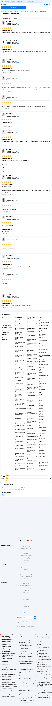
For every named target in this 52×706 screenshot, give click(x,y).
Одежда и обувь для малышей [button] (6, 321)
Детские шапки (42, 446)
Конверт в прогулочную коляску (20, 400)
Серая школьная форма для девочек (20, 343)
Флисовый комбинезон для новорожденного (20, 414)
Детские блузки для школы (20, 328)
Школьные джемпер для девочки (19, 365)
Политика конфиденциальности (26, 555)
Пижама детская (42, 432)
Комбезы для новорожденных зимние (20, 397)
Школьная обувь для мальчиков (19, 354)
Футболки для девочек (31, 321)
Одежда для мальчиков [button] (7, 323)
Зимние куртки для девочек (31, 352)
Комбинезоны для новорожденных (18, 392)
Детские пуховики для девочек (31, 340)
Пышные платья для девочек (31, 326)
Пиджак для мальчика (31, 444)
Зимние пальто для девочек (20, 463)
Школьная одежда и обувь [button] (6, 318)
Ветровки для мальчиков (20, 429)
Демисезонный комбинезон (30, 401)
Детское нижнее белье (43, 436)
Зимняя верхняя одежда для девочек (32, 348)
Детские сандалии (42, 334)
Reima (40, 370)
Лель (40, 397)
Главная (2, 11)
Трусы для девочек (43, 430)
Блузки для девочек (31, 367)
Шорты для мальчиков (19, 450)
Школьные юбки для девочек (19, 333)
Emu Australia (42, 410)
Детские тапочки (30, 468)
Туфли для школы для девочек (19, 351)
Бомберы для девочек (31, 363)
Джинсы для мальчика (19, 456)
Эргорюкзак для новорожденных (18, 395)
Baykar (40, 413)
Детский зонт (42, 469)
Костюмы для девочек (31, 364)
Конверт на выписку (19, 382)
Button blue (41, 381)
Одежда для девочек (31, 328)
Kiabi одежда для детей (43, 417)
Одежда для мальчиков (19, 453)
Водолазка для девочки (31, 381)
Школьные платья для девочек (19, 338)
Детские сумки (42, 455)
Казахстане (28, 626)
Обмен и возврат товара (26, 550)
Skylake (16, 363)
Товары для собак (26, 602)
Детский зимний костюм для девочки (32, 355)
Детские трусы (42, 438)
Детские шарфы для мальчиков (43, 459)
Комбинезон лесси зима (32, 423)
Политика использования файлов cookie (26, 557)
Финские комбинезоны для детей (31, 422)
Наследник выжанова (43, 375)
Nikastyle (41, 386)
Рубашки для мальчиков (19, 439)
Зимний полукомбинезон (32, 445)
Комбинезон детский (31, 398)
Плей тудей (41, 367)
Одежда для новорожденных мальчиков (18, 411)
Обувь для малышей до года (20, 408)
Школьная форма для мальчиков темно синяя (19, 368)
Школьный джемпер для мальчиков (19, 375)
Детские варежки (42, 443)
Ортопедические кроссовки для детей (43, 332)
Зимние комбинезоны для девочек (20, 469)
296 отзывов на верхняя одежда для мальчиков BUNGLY (14, 489)
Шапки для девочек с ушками (43, 466)
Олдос (40, 369)
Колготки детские (42, 427)
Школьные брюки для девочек (19, 349)
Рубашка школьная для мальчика (19, 340)
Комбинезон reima (30, 405)
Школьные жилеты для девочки (19, 373)
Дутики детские (42, 347)
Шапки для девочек (43, 451)
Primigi (40, 330)
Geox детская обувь (43, 320)
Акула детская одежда (43, 364)
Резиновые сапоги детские (32, 469)
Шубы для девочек (30, 331)
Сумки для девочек (43, 467)
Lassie (40, 372)
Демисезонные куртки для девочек (32, 338)
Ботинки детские (42, 352)
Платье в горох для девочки (31, 377)
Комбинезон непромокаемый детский (32, 413)
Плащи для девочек (31, 427)
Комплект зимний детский (32, 436)
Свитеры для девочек (31, 335)
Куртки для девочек (31, 369)
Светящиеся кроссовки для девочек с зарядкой (32, 388)
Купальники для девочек (44, 425)
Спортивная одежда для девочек (31, 344)
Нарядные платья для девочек (19, 460)
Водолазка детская (30, 431)
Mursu (40, 358)
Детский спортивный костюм (31, 410)
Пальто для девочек (31, 346)
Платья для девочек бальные (31, 318)
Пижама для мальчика (19, 446)
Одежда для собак (26, 606)
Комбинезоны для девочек (32, 342)
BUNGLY (3, 495)
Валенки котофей (42, 337)
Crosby (40, 403)
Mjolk (40, 400)
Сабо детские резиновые (44, 354)
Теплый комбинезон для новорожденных (19, 406)
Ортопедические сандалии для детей (44, 346)
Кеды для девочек (30, 392)
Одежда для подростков (31, 416)
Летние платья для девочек (32, 361)
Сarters (40, 394)
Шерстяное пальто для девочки (31, 374)
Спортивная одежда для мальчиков (19, 427)
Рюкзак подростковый (43, 444)
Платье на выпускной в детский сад (19, 386)
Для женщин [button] (5, 330)
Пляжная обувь (42, 359)
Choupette (41, 373)
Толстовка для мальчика (19, 438)
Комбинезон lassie (30, 415)
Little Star (41, 411)
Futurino (41, 388)
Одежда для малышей (19, 383)
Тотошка (41, 391)
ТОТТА (40, 421)
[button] (13, 7)
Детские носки (42, 428)
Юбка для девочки (18, 465)
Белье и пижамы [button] (5, 337)
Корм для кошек (26, 601)
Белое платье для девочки (32, 358)
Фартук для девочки (19, 346)
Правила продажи (26, 551)
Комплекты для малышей (20, 423)
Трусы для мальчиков (43, 435)
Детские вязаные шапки (44, 460)
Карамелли (41, 406)
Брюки (31, 11)
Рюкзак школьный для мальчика (19, 330)
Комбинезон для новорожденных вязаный (20, 417)
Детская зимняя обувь (43, 349)
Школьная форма (18, 317)
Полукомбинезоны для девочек (31, 371)
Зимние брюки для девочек (31, 379)
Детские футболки (31, 418)
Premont (41, 405)
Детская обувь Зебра (43, 327)
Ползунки (29, 408)
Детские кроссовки (31, 466)
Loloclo (40, 392)
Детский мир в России (21, 626)
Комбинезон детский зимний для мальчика (19, 443)
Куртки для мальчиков (19, 425)
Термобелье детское (31, 438)
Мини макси (41, 408)
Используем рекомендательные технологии (26, 624)
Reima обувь (41, 335)
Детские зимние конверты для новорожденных (20, 404)
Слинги (28, 397)
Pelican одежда (42, 389)
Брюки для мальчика (19, 430)
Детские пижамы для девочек (31, 333)
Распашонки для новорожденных (18, 390)
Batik (40, 399)
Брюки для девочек (31, 360)
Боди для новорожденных (20, 387)
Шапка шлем (41, 450)
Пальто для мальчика (19, 445)
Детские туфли (30, 394)
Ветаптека (26, 608)
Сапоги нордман (30, 458)
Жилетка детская (30, 430)
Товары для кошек (26, 599)
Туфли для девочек (30, 384)
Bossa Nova (41, 395)
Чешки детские (30, 463)
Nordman (29, 461)
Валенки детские (42, 323)
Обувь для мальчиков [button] (7, 327)
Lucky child (41, 414)
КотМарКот (41, 424)
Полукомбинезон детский (32, 419)
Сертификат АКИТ (26, 558)
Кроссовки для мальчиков (32, 382)
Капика (40, 377)
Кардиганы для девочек (31, 320)
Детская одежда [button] (5, 332)
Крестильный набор (19, 401)
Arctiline (41, 419)
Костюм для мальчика (19, 436)
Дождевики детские (31, 433)
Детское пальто (30, 441)
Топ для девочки (42, 439)
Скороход (41, 343)
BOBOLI (41, 422)
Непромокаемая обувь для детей (44, 356)
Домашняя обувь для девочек (31, 390)
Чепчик (40, 441)
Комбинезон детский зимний (31, 403)
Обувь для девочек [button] (6, 329)
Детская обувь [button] (5, 334)
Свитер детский (30, 449)
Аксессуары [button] (4, 339)
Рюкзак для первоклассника (42, 448)
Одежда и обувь (8, 11)
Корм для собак (26, 604)
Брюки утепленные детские (31, 451)
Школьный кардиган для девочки (19, 361)
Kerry (40, 380)
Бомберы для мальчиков (20, 448)
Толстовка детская (30, 428)
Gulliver (40, 366)
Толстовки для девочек (19, 466)
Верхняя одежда (24, 11)
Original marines (42, 383)
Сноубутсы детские (31, 454)
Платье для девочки (19, 462)
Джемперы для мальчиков (20, 451)
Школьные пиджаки (19, 378)
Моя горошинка (18, 418)
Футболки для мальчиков (20, 432)
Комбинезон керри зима (32, 434)
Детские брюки (30, 447)
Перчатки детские (42, 453)
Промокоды (26, 553)
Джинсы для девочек (31, 356)
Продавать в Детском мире (26, 548)
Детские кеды (42, 361)
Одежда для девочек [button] (6, 325)
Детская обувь (30, 453)
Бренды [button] (4, 336)
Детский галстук (42, 456)
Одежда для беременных (32, 395)
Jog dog (40, 319)
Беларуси (33, 626)
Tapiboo (40, 317)
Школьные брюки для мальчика (19, 326)
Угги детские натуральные (44, 322)
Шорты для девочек (31, 350)
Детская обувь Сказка (43, 325)
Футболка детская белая (32, 442)
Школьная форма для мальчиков (19, 324)
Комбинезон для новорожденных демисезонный (18, 421)
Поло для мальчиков (19, 441)
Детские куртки (30, 406)
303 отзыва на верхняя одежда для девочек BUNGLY (13, 487)
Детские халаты (42, 433)
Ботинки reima (42, 338)
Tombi (40, 342)
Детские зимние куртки (32, 439)
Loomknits (41, 384)
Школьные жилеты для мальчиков (19, 356)
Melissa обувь (42, 350)
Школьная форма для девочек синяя (19, 335)
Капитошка (41, 416)
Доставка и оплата (26, 546)
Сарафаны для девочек (19, 344)
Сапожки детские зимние (44, 328)
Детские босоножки (43, 340)
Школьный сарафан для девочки (19, 370)
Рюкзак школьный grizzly (20, 321)
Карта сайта (26, 562)
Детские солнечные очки (44, 462)
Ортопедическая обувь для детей (32, 457)
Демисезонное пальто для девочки (32, 324)
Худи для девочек (30, 366)
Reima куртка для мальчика (20, 457)
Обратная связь (26, 560)
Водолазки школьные (19, 377)
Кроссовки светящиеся (31, 460)
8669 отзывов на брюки (7, 486)
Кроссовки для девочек (31, 385)
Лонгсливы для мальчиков (20, 454)
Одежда (16, 11)
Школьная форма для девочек (19, 320)
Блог (26, 594)
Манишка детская (42, 463)
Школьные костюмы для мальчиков (20, 359)
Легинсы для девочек (31, 329)
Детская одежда (18, 380)
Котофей (41, 362)
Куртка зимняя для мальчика (18, 435)
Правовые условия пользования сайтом (26, 622)
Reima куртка (29, 425)
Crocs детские (30, 465)
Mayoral (40, 378)
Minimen (41, 402)
